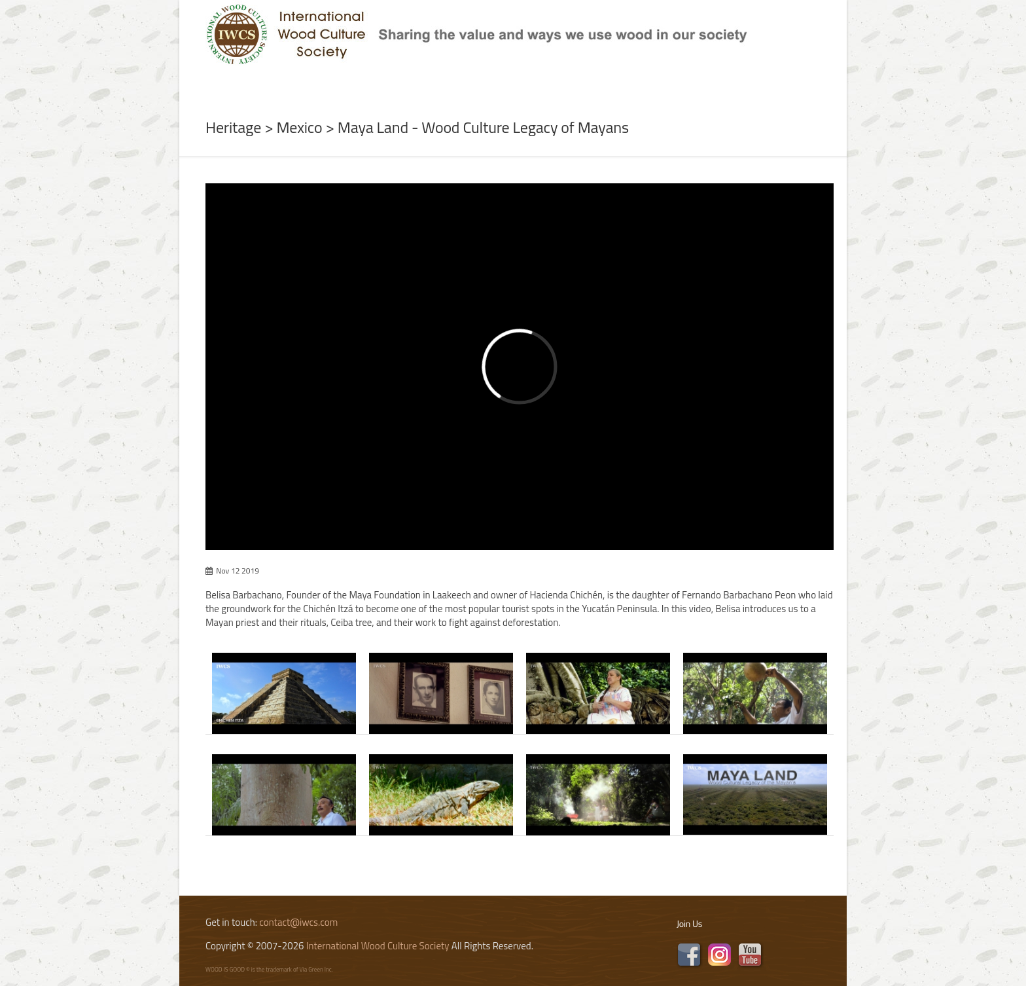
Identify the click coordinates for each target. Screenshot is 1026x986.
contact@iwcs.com (298, 922)
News (333, 80)
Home (204, 80)
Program (468, 80)
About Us (269, 80)
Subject (394, 80)
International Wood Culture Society (378, 945)
